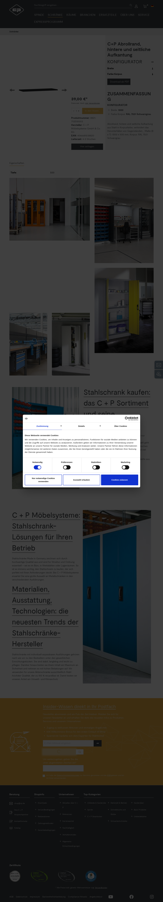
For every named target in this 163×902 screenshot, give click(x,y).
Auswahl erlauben (81, 480)
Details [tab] (81, 426)
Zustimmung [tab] (42, 426)
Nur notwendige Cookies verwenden (43, 480)
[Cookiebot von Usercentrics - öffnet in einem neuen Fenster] (126, 419)
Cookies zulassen (119, 480)
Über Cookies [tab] (120, 426)
